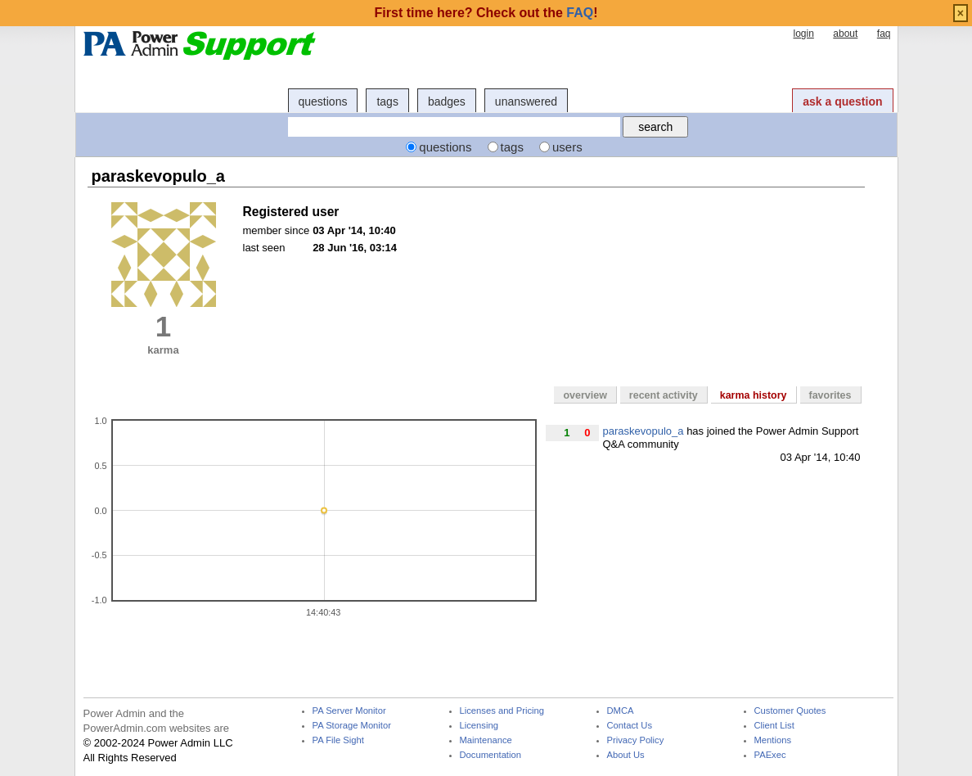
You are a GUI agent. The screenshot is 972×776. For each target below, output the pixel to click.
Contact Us (630, 725)
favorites (830, 395)
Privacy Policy (635, 740)
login (803, 33)
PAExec (770, 755)
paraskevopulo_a (643, 431)
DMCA (620, 710)
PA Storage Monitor (352, 725)
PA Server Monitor (349, 710)
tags (387, 101)
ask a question (842, 101)
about (845, 33)
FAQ (579, 13)
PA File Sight (338, 740)
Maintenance (486, 740)
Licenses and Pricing (502, 710)
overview (584, 395)
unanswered (526, 101)
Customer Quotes (790, 710)
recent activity (663, 395)
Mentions (773, 740)
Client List (774, 725)
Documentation (490, 755)
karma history (753, 395)
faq (884, 33)
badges (447, 101)
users (567, 147)
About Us (626, 755)
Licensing (479, 725)
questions (323, 101)
